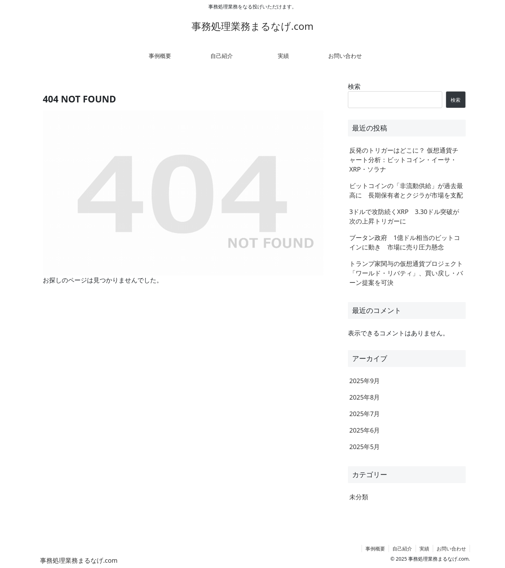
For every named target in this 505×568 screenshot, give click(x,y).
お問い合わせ (451, 548)
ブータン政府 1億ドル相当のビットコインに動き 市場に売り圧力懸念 (404, 242)
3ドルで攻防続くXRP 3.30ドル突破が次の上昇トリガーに (404, 216)
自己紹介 (402, 548)
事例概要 (375, 548)
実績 (424, 548)
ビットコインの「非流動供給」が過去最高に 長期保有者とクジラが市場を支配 (406, 190)
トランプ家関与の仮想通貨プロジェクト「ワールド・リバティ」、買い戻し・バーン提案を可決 (406, 273)
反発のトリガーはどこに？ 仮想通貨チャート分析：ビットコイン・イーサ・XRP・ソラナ (403, 159)
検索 (354, 86)
